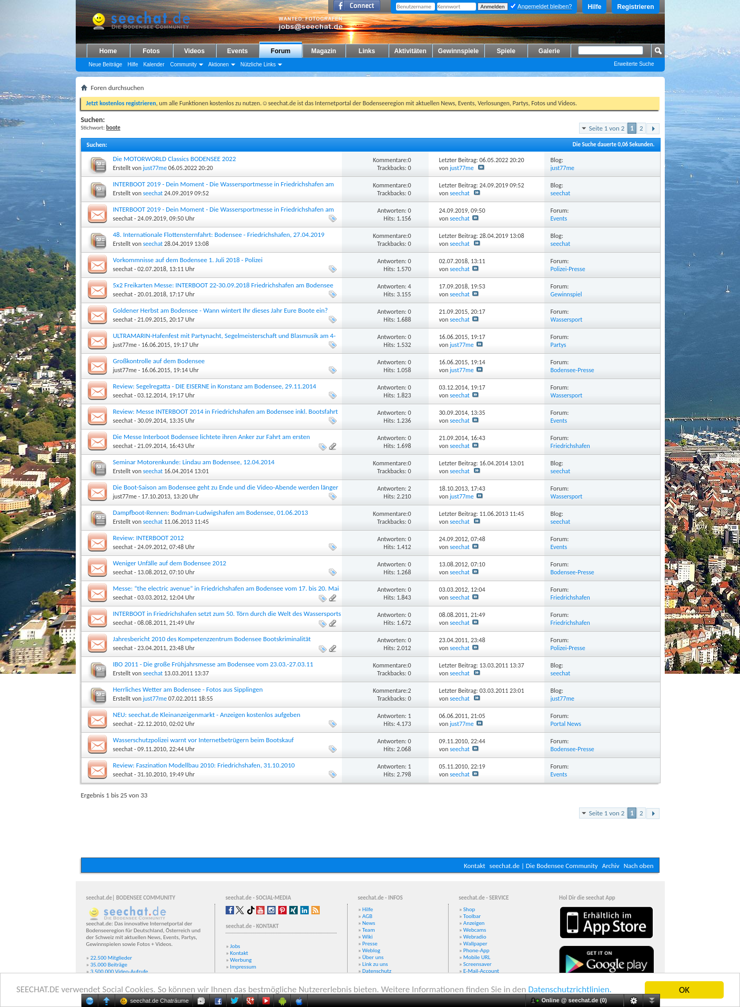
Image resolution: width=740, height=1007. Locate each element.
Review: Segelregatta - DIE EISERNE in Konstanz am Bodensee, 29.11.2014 (215, 386)
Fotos (151, 51)
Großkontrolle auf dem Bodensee (159, 361)
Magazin (323, 51)
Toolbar (472, 916)
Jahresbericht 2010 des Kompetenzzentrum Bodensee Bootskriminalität (212, 639)
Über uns (373, 957)
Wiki (367, 936)
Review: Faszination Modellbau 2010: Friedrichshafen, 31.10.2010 (204, 765)
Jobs (235, 946)
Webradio (474, 936)
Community (183, 64)
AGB (367, 916)
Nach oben (639, 866)
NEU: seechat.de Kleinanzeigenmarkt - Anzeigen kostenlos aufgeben (207, 715)
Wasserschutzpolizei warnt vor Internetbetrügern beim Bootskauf (203, 740)
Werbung (240, 959)
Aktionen (218, 64)
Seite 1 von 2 (607, 128)
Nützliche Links (258, 64)
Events (237, 51)
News (369, 923)
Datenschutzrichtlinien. (572, 990)
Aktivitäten (410, 51)
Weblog (371, 950)
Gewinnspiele (458, 51)
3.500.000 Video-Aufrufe (119, 971)
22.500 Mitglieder (111, 957)
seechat (153, 193)
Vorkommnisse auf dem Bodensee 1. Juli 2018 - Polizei (188, 260)
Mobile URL (477, 957)
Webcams (474, 929)
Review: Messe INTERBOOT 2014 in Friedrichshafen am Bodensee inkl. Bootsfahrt (225, 411)
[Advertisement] (329, 826)
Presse (370, 943)
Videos (194, 51)
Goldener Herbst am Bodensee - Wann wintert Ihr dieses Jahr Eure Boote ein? (220, 310)
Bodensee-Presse (572, 370)
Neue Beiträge (106, 64)
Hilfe (594, 7)
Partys (558, 344)
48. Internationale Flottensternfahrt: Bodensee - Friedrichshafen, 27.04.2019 (219, 234)
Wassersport (567, 319)
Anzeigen (474, 923)
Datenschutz (376, 971)
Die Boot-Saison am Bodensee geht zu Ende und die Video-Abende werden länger (225, 487)
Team (368, 929)
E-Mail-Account (481, 971)
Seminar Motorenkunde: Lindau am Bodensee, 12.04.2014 (194, 462)
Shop (469, 909)
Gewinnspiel (566, 294)
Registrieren (635, 7)
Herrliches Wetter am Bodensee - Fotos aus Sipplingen (188, 689)
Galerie (549, 51)
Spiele (506, 51)
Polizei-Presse (568, 269)
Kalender (153, 64)
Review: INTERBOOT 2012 (148, 538)
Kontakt (474, 866)
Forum (280, 51)
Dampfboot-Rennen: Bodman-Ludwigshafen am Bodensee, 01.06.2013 (210, 512)
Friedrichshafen (570, 446)
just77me (155, 168)
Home (108, 51)
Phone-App (476, 950)
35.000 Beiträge (108, 964)
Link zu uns (375, 964)
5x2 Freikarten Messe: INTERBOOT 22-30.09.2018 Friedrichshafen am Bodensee (223, 285)
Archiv (611, 866)
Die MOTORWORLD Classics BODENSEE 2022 (174, 159)
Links (367, 51)
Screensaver (477, 964)
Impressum (243, 966)
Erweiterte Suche (634, 64)
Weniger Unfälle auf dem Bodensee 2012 (170, 563)
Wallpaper (475, 943)
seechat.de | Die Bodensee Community (544, 866)
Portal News (566, 723)
